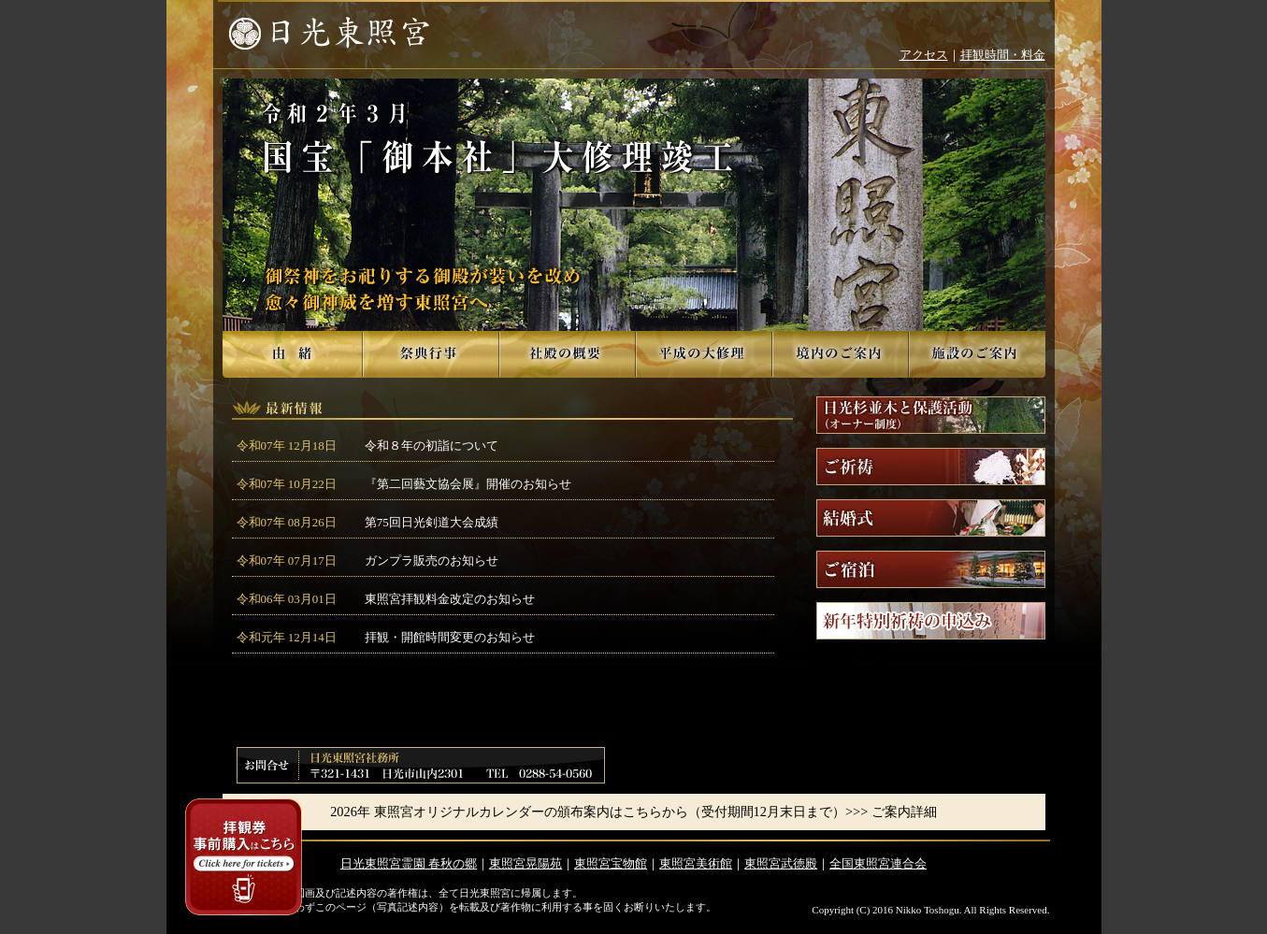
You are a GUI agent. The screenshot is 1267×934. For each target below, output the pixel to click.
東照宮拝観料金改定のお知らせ (450, 599)
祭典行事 (431, 354)
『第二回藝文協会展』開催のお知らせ (468, 484)
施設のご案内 (977, 354)
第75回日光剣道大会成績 (431, 522)
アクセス (924, 55)
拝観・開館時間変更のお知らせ (450, 637)
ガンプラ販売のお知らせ (431, 560)
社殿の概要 (567, 354)
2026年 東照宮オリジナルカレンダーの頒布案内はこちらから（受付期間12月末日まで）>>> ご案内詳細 (633, 811)
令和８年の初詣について (431, 445)
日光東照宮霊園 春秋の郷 (408, 863)
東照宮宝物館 (610, 863)
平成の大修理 (704, 354)
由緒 (293, 354)
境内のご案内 (840, 354)
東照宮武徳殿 (780, 863)
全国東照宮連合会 (878, 863)
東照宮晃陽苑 (525, 863)
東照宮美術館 (695, 863)
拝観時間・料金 (1002, 55)
